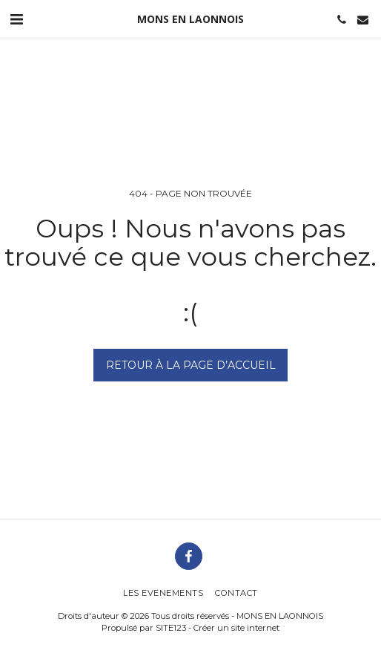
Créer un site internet (236, 628)
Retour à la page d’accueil (191, 365)
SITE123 (171, 628)
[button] (16, 19)
